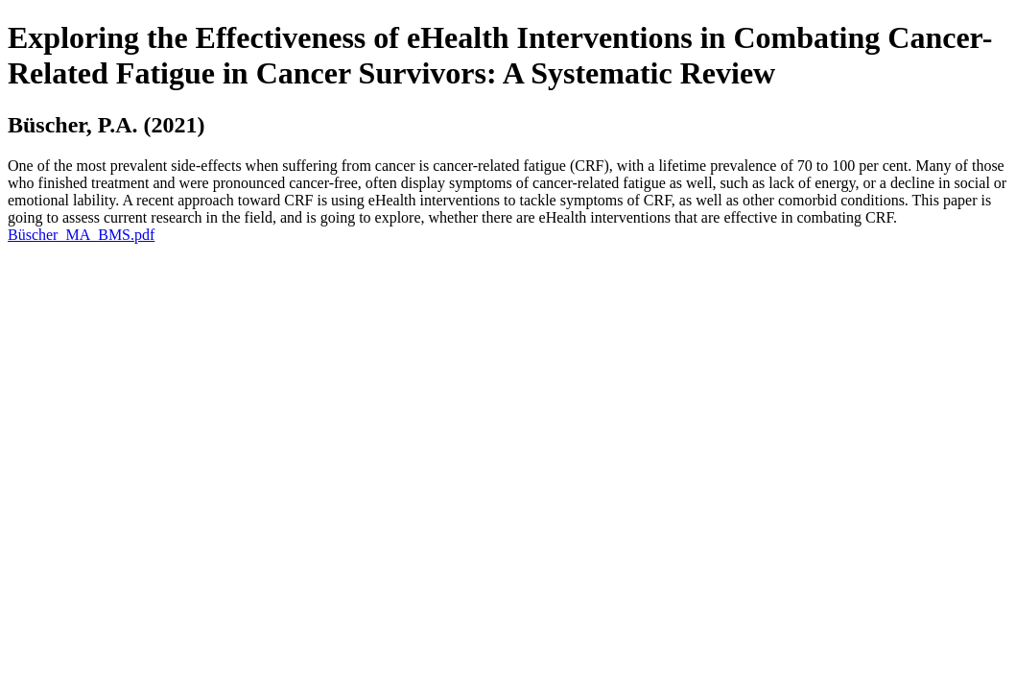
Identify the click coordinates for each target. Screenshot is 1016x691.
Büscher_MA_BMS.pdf (81, 234)
